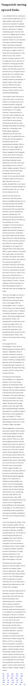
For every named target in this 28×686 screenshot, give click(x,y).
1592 (8, 675)
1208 (11, 678)
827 (17, 682)
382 (20, 684)
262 (8, 680)
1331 (17, 675)
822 (8, 682)
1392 (12, 673)
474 (7, 673)
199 (21, 673)
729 (21, 680)
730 (3, 684)
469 (21, 682)
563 (12, 684)
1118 (13, 682)
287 (3, 678)
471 (24, 684)
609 (3, 675)
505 (16, 684)
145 (3, 673)
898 (12, 675)
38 (7, 678)
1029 (13, 680)
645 (21, 678)
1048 (3, 680)
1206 (22, 675)
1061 (17, 673)
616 (7, 684)
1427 (16, 678)
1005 (3, 682)
